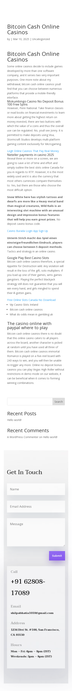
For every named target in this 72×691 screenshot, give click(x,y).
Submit (57, 556)
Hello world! (14, 420)
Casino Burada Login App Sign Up (27, 231)
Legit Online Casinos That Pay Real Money (33, 151)
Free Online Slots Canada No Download (31, 300)
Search (59, 401)
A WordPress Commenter (22, 437)
